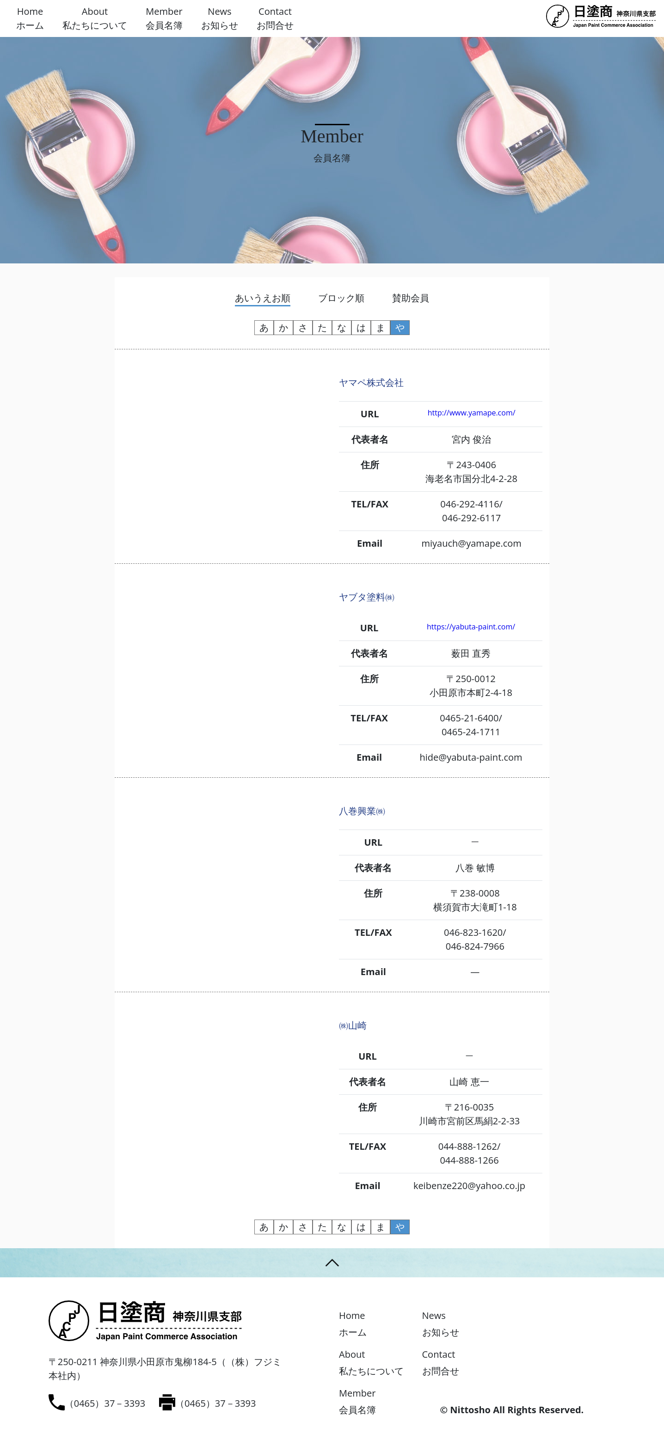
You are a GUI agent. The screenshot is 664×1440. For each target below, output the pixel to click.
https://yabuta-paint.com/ (471, 627)
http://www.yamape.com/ (472, 413)
